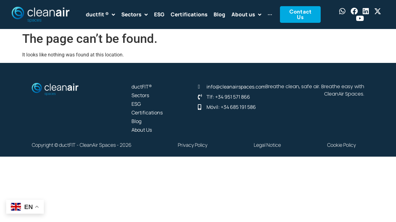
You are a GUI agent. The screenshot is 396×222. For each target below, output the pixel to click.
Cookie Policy (341, 145)
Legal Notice (267, 145)
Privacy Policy (192, 145)
